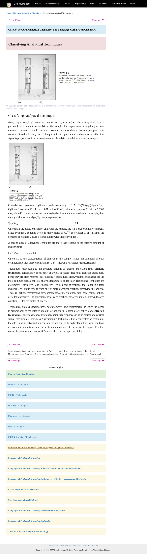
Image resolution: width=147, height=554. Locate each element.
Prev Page (14, 20)
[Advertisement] (126, 55)
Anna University (52, 3)
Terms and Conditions (68, 545)
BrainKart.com (22, 3)
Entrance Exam (119, 3)
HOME (38, 3)
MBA (92, 3)
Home (8, 13)
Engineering (80, 3)
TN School (103, 3)
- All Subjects (18, 384)
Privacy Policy (54, 545)
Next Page (98, 20)
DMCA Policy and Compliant (87, 545)
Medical (67, 3)
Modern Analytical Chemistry (27, 13)
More (132, 3)
